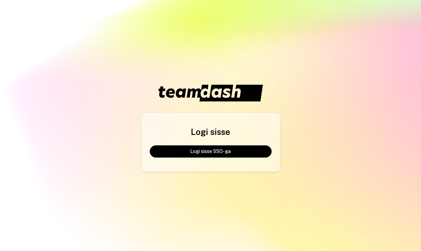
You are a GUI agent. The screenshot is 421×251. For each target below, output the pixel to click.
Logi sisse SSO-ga (210, 151)
